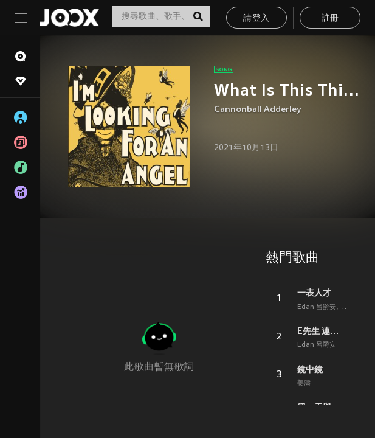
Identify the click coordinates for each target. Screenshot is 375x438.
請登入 (256, 18)
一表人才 (314, 292)
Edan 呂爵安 (316, 307)
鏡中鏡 (310, 369)
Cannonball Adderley (257, 109)
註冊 (330, 18)
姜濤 (304, 383)
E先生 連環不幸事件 (321, 331)
